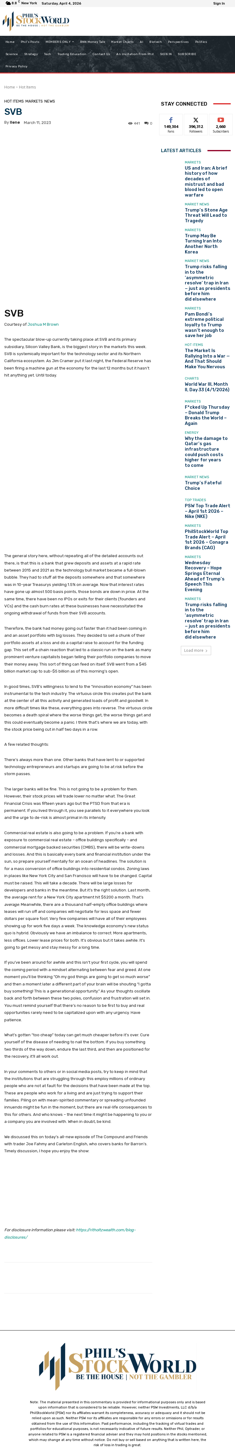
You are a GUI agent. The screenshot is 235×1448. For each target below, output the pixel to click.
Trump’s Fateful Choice (205, 412)
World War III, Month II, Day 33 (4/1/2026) (207, 331)
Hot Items (27, 87)
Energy (192, 371)
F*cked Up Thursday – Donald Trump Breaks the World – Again (207, 356)
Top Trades (195, 428)
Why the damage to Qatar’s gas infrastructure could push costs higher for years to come (207, 384)
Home (9, 87)
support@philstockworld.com (129, 1394)
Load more (196, 536)
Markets (34, 101)
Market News (197, 190)
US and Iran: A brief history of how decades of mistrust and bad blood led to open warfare (207, 174)
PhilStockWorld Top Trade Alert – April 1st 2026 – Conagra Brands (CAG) (207, 463)
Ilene (15, 122)
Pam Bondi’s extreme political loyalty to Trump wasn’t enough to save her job (206, 280)
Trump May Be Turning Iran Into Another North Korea (205, 225)
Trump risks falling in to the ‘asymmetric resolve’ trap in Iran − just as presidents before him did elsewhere (207, 252)
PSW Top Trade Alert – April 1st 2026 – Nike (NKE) (204, 437)
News (49, 101)
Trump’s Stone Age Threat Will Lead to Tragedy (201, 199)
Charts (192, 323)
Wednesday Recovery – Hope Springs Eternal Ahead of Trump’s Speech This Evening (207, 488)
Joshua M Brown (43, 267)
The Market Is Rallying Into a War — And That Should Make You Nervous (207, 305)
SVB (14, 256)
